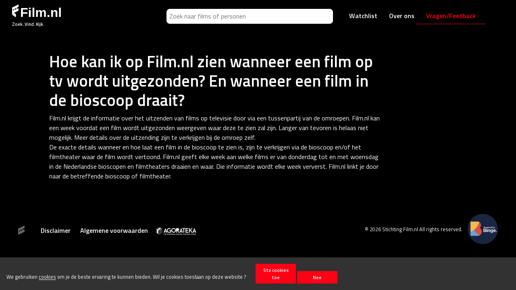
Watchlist (363, 16)
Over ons (401, 16)
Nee (317, 277)
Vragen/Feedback (451, 16)
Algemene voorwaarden (114, 230)
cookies (47, 277)
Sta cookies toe (276, 273)
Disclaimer (56, 230)
